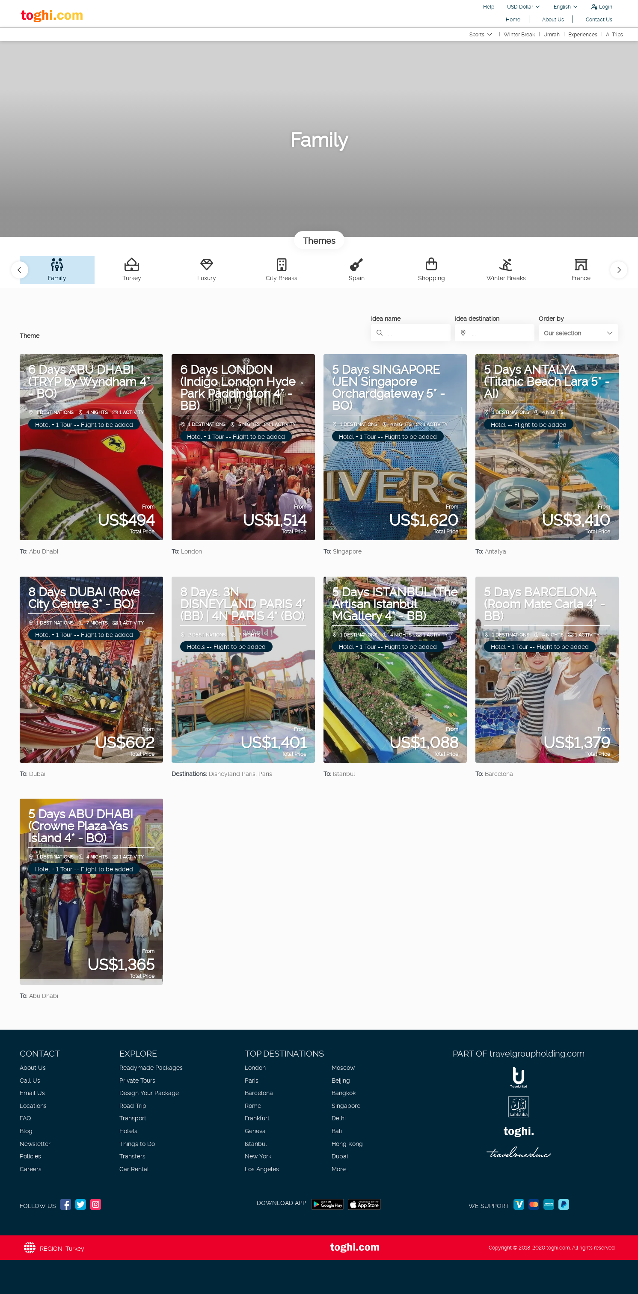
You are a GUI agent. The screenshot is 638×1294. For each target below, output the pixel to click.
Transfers (132, 1156)
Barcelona (259, 1092)
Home (513, 19)
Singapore (346, 1105)
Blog (26, 1130)
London (255, 1067)
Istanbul (256, 1143)
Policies (30, 1156)
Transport (132, 1117)
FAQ (25, 1117)
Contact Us (599, 19)
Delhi (339, 1117)
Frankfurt (257, 1117)
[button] (19, 269)
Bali (337, 1130)
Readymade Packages (151, 1067)
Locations (33, 1105)
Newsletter (35, 1143)
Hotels (128, 1130)
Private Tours (137, 1080)
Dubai (340, 1156)
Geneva (255, 1130)
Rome (253, 1105)
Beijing (341, 1080)
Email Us (32, 1092)
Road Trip (132, 1105)
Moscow (343, 1067)
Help (488, 6)
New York (258, 1156)
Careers (31, 1168)
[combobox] (494, 332)
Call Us (30, 1080)
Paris (251, 1080)
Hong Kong (347, 1143)
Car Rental (134, 1168)
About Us (553, 19)
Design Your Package (149, 1092)
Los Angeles (262, 1168)
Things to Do (137, 1143)
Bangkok (344, 1092)
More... (341, 1168)
